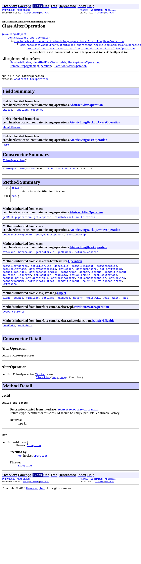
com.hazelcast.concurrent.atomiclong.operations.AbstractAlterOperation (81, 49)
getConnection (107, 274)
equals (18, 310)
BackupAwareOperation (83, 63)
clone (6, 310)
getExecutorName (14, 278)
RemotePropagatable (23, 66)
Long (65, 173)
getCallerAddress (15, 274)
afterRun (9, 260)
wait (106, 310)
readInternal (63, 223)
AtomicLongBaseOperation (88, 143)
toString (89, 292)
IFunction (53, 173)
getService (68, 281)
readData (60, 285)
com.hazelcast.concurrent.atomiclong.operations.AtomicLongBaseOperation (69, 42)
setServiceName (14, 292)
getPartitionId (111, 278)
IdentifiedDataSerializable (49, 63)
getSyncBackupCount (50, 241)
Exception (34, 462)
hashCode (63, 310)
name (6, 148)
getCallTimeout (82, 274)
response (37, 112)
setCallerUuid (80, 285)
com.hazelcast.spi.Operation (29, 38)
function (21, 112)
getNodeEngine (86, 278)
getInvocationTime (42, 278)
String (31, 173)
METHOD (44, 13)
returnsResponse (86, 260)
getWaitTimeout (115, 281)
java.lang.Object (14, 34)
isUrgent (9, 285)
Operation (44, 66)
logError (24, 285)
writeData (10, 296)
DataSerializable (20, 63)
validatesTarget (110, 292)
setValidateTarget (41, 292)
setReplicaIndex (63, 288)
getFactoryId (45, 260)
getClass (48, 310)
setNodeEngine (13, 288)
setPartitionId (37, 288)
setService (117, 288)
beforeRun (25, 260)
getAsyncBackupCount (17, 241)
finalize (32, 310)
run (13, 202)
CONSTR (34, 13)
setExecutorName (105, 285)
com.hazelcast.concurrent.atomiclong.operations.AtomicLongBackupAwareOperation (80, 45)
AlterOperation (14, 164)
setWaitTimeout (68, 292)
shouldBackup (12, 130)
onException (42, 285)
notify (78, 310)
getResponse (42, 223)
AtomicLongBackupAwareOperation (94, 124)
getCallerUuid (41, 274)
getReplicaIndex (14, 281)
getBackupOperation (17, 223)
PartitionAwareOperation (70, 66)
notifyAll (93, 310)
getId (15, 193)
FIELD (26, 13)
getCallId (61, 274)
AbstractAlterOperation (31, 80)
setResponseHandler (92, 288)
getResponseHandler (43, 281)
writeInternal (86, 223)
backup (7, 112)
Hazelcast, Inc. (35, 506)
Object (61, 305)
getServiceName (90, 281)
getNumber (64, 260)
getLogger (66, 278)
